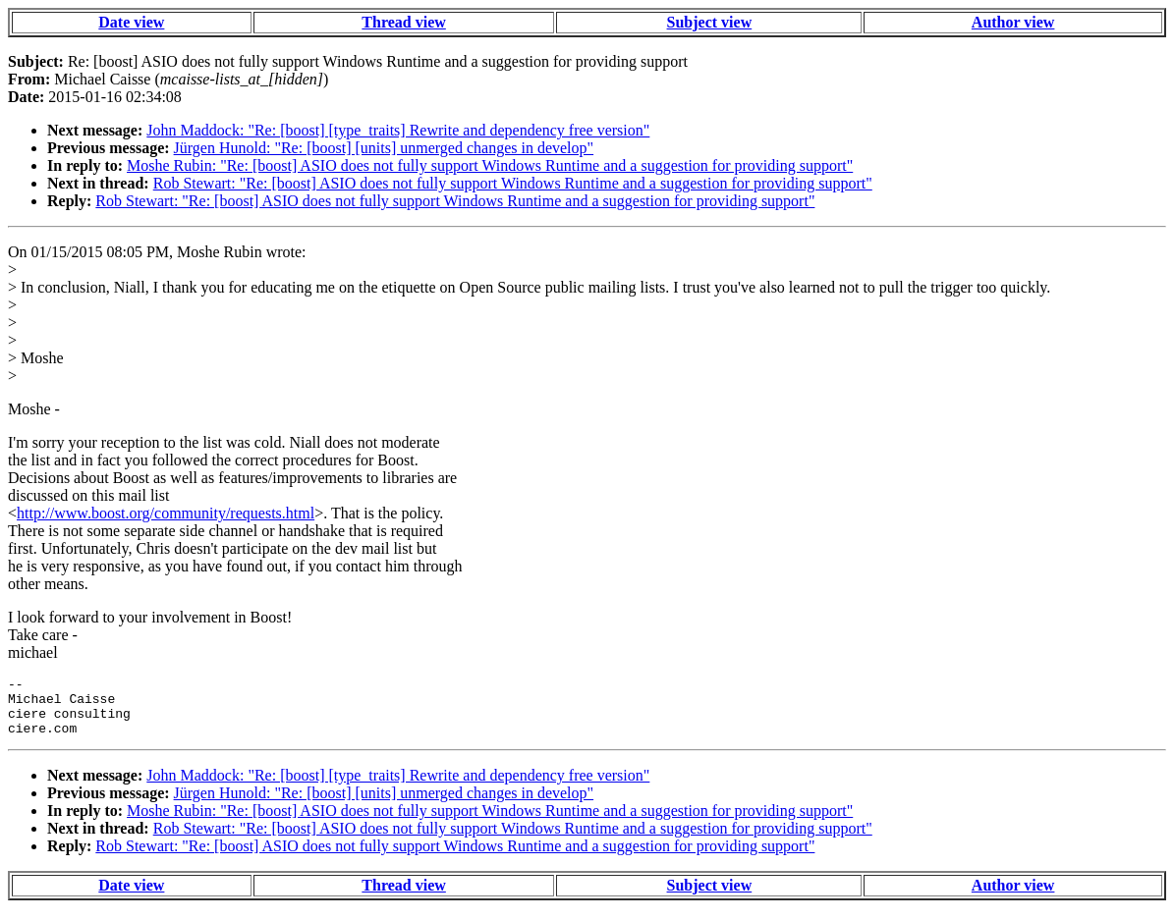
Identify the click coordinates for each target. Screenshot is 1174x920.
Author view (1013, 22)
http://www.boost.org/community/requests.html (165, 513)
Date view (131, 22)
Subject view (710, 22)
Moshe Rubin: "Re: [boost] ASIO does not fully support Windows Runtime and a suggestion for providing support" (490, 165)
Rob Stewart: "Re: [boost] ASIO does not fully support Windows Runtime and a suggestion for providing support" (512, 183)
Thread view (403, 22)
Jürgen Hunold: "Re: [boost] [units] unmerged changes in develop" (384, 147)
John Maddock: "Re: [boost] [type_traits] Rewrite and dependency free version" (397, 130)
